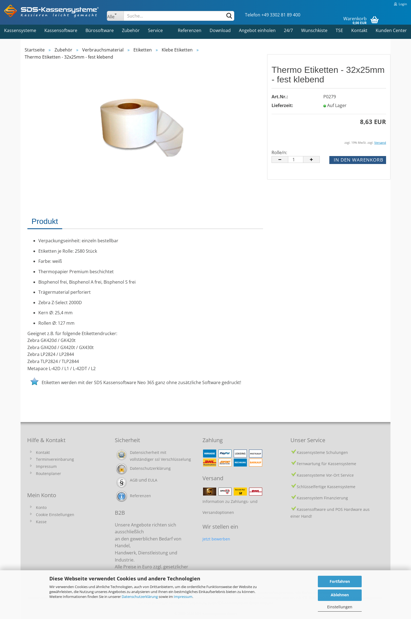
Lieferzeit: (282, 105)
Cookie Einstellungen (55, 514)
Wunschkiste (314, 30)
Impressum (183, 596)
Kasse (41, 521)
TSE (339, 30)
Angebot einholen (257, 30)
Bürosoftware (99, 30)
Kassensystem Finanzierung (322, 497)
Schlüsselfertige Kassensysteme (326, 486)
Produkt (45, 221)
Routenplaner (48, 473)
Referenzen (189, 30)
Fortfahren (340, 581)
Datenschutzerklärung (140, 596)
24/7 (288, 30)
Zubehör (131, 30)
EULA (152, 480)
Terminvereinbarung (55, 459)
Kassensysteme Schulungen (322, 452)
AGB (134, 480)
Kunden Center (391, 30)
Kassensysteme (20, 30)
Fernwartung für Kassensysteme (326, 463)
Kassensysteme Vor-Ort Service (325, 475)
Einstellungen (339, 606)
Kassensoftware (60, 30)
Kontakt (359, 30)
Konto (41, 507)
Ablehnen (340, 594)
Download (220, 30)
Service (155, 30)
